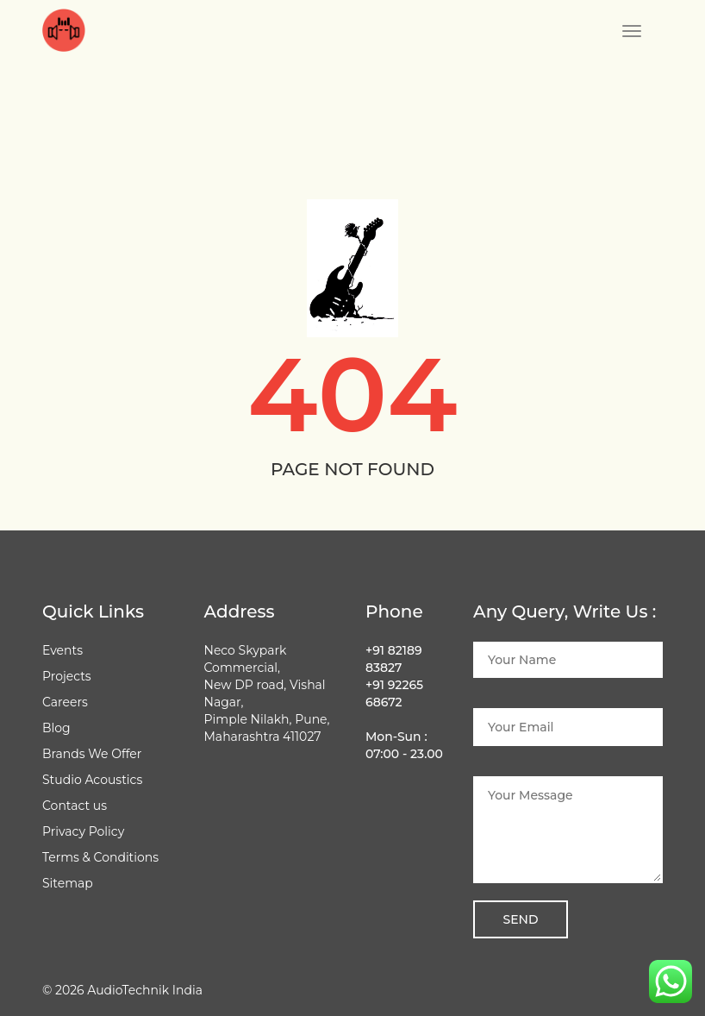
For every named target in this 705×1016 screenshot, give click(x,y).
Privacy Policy (83, 831)
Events (62, 650)
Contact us (74, 805)
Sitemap (67, 883)
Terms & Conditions (100, 857)
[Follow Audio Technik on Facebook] (210, 779)
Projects (66, 676)
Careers (65, 702)
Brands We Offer (91, 754)
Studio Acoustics (92, 779)
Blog (56, 728)
